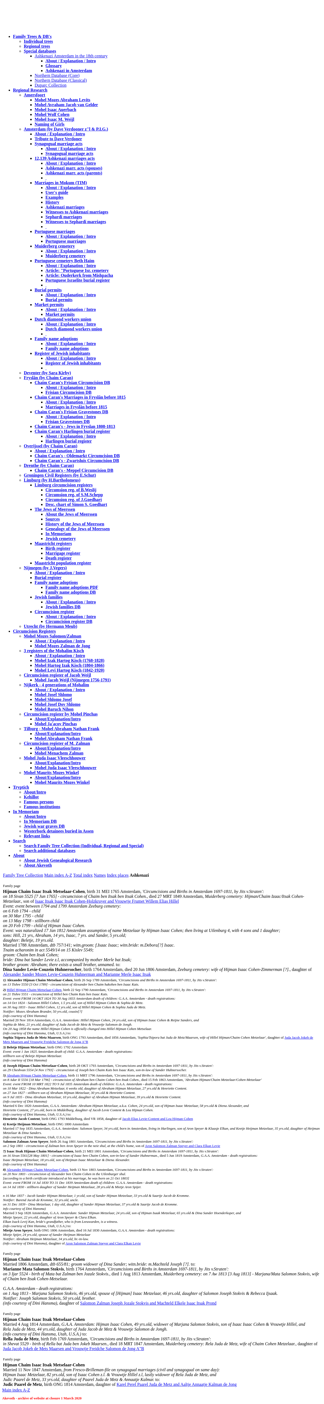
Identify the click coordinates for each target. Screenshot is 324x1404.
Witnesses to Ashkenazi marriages (76, 212)
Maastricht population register (63, 563)
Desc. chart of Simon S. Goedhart (76, 504)
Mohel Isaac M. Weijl (54, 119)
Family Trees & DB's (32, 36)
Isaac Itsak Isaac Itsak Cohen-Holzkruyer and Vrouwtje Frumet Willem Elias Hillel (107, 901)
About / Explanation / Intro (70, 60)
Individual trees (38, 41)
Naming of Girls (49, 124)
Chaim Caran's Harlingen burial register (72, 431)
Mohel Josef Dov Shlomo (57, 704)
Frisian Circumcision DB (68, 392)
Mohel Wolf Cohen (52, 114)
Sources (52, 519)
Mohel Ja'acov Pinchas (56, 724)
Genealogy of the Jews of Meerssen (77, 528)
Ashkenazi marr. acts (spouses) (73, 168)
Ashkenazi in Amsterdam (68, 70)
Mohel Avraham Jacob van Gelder (66, 104)
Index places (117, 875)
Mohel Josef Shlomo (53, 694)
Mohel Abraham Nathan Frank (63, 738)
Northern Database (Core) (57, 75)
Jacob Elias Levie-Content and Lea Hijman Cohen (157, 1119)
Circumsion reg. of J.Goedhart (73, 499)
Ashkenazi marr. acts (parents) (73, 173)
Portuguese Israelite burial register (77, 280)
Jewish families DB (63, 606)
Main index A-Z (58, 875)
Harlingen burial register (68, 441)
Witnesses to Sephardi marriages (75, 221)
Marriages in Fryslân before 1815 (76, 407)
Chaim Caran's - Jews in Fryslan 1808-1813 (75, 426)
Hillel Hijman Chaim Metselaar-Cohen (34, 990)
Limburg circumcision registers (64, 485)
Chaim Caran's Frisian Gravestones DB (71, 412)
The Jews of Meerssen (55, 509)
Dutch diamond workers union (63, 319)
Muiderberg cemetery (55, 246)
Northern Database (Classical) (61, 80)
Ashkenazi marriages (64, 207)
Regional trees (37, 46)
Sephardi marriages (63, 216)
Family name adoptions (56, 338)
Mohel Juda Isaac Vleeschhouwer (66, 767)
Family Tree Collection (23, 875)
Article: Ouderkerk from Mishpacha (79, 275)
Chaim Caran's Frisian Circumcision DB (72, 382)
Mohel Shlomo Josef (53, 699)
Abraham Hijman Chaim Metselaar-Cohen (36, 1075)
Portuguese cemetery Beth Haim (64, 260)
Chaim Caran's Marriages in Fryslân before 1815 (80, 397)
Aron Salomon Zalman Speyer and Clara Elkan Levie (182, 1146)
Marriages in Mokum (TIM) (61, 182)
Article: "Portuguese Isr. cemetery (77, 270)
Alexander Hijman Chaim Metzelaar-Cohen (37, 1170)
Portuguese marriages (55, 231)
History (52, 202)
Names (100, 875)
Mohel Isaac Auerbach (55, 109)
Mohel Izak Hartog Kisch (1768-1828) (69, 660)
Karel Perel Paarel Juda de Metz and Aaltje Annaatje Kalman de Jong (177, 1384)
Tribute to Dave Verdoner (58, 138)
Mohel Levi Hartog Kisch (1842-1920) (69, 670)
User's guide (56, 192)
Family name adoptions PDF (71, 587)
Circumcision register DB (68, 621)
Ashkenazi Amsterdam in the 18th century (71, 56)
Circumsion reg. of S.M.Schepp (74, 494)
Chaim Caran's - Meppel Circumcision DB (74, 470)
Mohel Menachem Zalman (59, 753)
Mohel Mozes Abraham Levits (62, 100)
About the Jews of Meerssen (71, 514)
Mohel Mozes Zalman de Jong (62, 646)
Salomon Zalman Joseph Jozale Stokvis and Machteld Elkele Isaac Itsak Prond (148, 1303)
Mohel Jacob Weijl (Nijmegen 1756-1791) (73, 680)
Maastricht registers (53, 543)
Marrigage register (62, 553)
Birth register (58, 548)
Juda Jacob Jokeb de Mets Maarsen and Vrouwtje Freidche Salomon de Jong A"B (73, 1348)
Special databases (40, 51)
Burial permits (48, 290)
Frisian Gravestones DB (67, 421)
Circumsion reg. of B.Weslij (70, 489)
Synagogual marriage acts (58, 143)
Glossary (53, 65)
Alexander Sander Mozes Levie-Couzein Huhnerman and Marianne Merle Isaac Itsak (77, 974)
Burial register (48, 577)
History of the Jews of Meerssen (74, 524)
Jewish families (49, 597)
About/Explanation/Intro (58, 719)
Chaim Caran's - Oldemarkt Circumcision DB (77, 455)
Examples (54, 197)
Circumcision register (54, 611)
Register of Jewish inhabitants (62, 353)
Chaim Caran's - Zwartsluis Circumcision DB (77, 460)
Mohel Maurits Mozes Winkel (62, 782)
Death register (58, 558)
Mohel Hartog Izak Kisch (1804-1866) (69, 665)
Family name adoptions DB (70, 592)
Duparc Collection (51, 85)
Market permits (49, 304)
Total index (83, 875)
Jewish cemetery (60, 538)
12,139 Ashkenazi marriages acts (65, 158)
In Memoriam (58, 533)
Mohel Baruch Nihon (54, 709)
